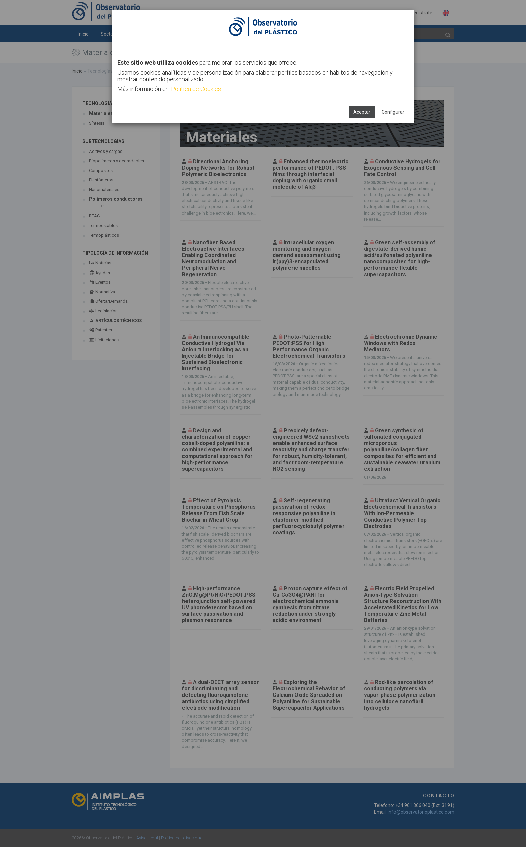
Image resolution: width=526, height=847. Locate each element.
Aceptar (361, 112)
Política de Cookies (196, 89)
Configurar (393, 112)
